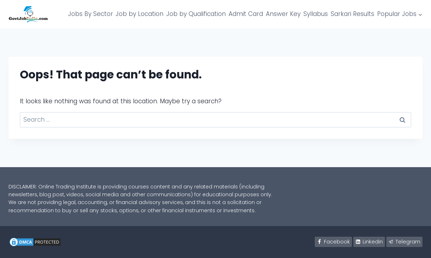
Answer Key (283, 14)
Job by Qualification (196, 14)
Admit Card (246, 14)
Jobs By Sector (90, 14)
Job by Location (139, 14)
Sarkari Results (352, 14)
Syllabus (315, 14)
